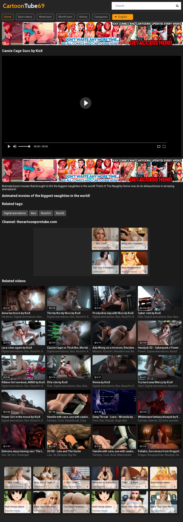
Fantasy (52, 420)
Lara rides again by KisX (17, 347)
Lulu (49, 454)
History (83, 16)
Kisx (33, 213)
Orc (14, 454)
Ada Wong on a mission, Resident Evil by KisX (114, 347)
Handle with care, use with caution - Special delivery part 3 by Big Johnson (69, 416)
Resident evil (121, 351)
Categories (101, 16)
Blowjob (62, 454)
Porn (95, 420)
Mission (97, 351)
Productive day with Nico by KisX (113, 313)
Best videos (25, 16)
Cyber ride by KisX (149, 313)
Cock (61, 420)
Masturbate (124, 454)
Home (7, 16)
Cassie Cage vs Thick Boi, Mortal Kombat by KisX (69, 347)
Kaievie (153, 420)
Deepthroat (72, 420)
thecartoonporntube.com (37, 222)
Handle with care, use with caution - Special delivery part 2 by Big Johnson (114, 451)
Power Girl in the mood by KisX (21, 416)
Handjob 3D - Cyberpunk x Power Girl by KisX (159, 347)
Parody (109, 420)
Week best (45, 16)
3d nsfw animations (171, 420)
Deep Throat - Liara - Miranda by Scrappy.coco (114, 416)
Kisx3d (60, 213)
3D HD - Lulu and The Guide (64, 451)
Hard (141, 385)
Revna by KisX (101, 382)
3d (8, 454)
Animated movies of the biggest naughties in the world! (46, 196)
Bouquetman (156, 454)
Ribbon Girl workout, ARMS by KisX (23, 382)
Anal (113, 454)
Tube (13, 5)
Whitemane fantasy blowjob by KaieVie (159, 416)
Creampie (23, 454)
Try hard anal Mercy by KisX (155, 382)
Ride (140, 316)
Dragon (142, 454)
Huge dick (121, 420)
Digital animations (15, 213)
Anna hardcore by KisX (16, 313)
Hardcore (7, 316)
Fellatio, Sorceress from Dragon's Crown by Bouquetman (159, 451)
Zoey (83, 420)
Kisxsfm (46, 213)
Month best (65, 16)
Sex (102, 420)
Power (142, 351)
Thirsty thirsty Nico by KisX (64, 313)
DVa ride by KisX (57, 382)
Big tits (72, 454)
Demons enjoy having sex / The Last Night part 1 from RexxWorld (23, 451)
